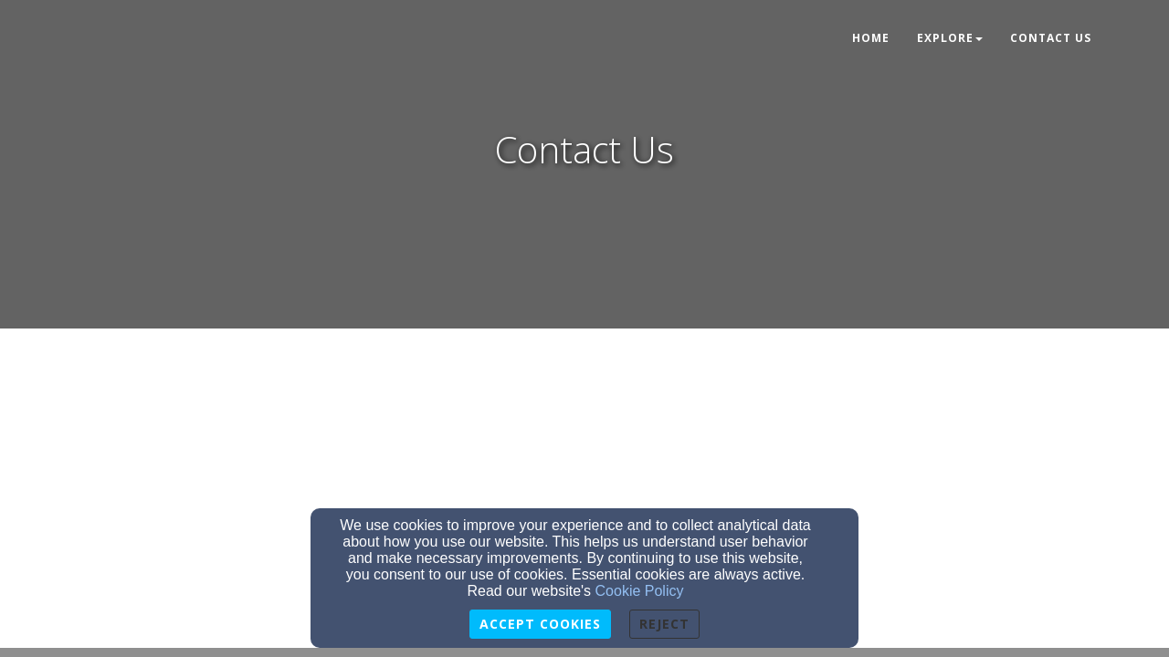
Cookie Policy (639, 591)
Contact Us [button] (1050, 38)
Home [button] (871, 38)
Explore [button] (950, 38)
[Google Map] (584, 488)
